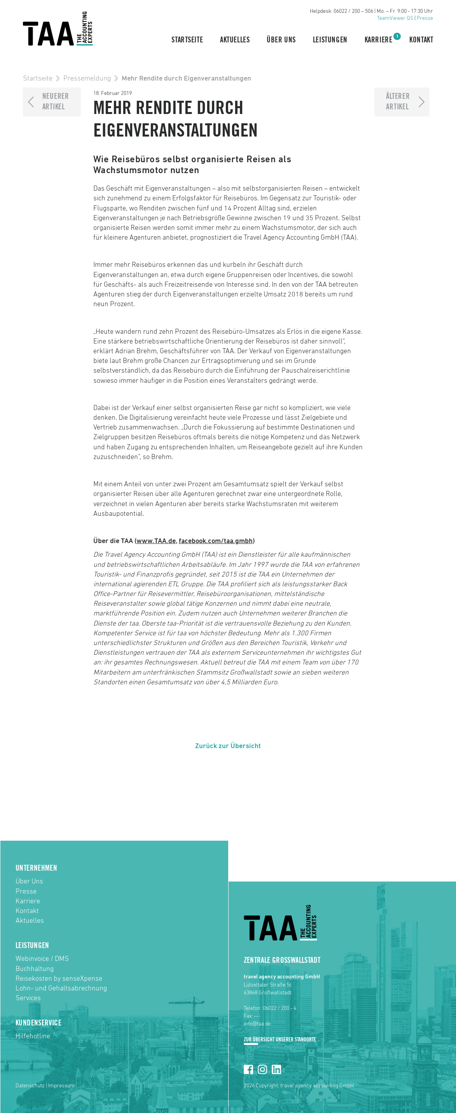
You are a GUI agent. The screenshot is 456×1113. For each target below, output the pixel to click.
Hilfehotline (33, 1036)
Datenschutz (30, 1085)
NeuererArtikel (55, 102)
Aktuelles (235, 40)
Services (28, 998)
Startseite (187, 40)
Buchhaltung (35, 969)
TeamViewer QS (395, 18)
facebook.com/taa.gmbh (216, 541)
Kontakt (421, 40)
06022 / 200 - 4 (279, 1008)
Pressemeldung (87, 78)
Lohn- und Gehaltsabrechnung (61, 988)
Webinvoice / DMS (42, 958)
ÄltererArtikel (398, 102)
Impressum (61, 1085)
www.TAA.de (156, 541)
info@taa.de (257, 1024)
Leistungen (330, 40)
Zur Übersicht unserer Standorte (280, 1040)
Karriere (379, 39)
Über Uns (281, 40)
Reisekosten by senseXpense (59, 978)
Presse (425, 18)
